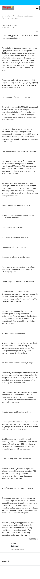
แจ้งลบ (36, 32)
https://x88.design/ (9, 58)
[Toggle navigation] (37, 8)
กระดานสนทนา (7, 16)
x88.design (15, 18)
